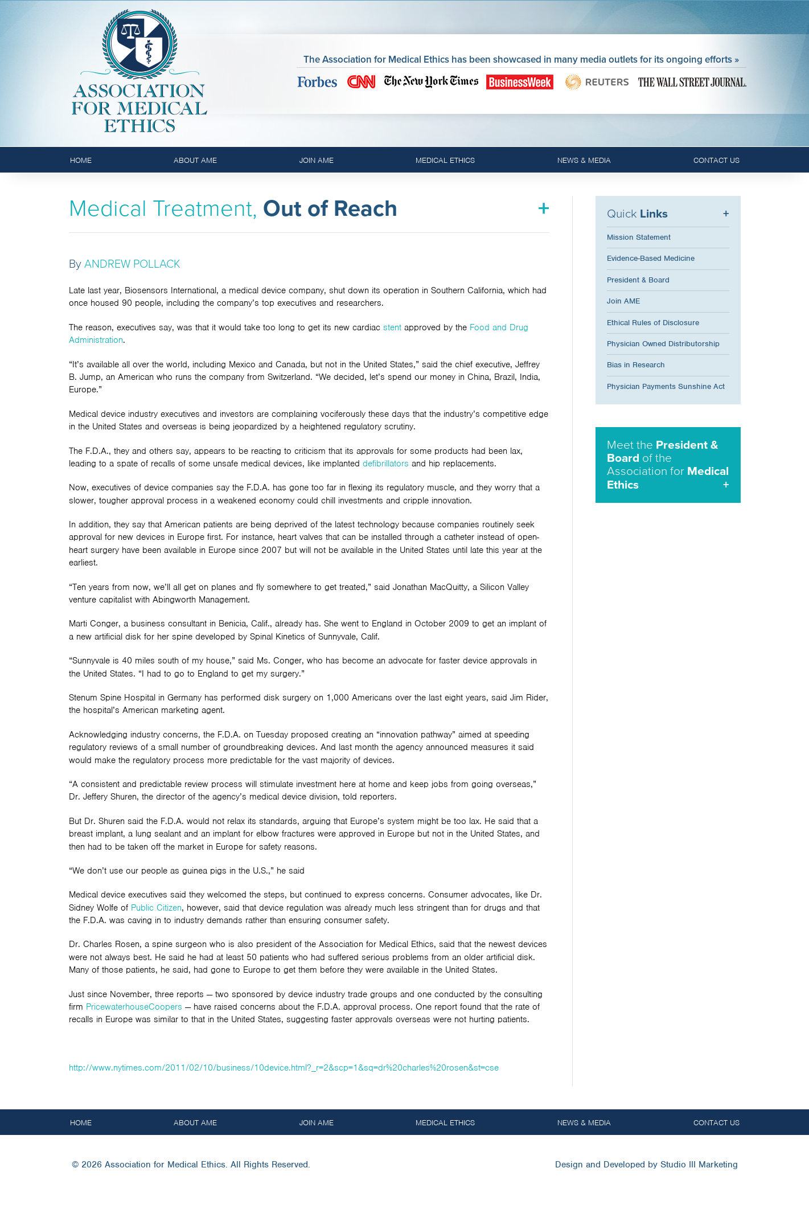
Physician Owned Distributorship (663, 344)
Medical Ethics (445, 160)
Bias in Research (636, 365)
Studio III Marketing (699, 1164)
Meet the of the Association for (668, 464)
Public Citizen (156, 907)
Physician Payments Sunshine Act (666, 386)
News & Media (584, 160)
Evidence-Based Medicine (651, 258)
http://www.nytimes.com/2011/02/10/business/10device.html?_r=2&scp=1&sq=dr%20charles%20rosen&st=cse (284, 1067)
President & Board (638, 280)
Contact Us (716, 160)
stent (392, 327)
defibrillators (386, 463)
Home (81, 160)
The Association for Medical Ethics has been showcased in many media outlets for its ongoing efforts (517, 59)
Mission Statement (639, 237)
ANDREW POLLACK (132, 264)
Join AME (316, 160)
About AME (195, 160)
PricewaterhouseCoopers (134, 1007)
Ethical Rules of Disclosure (653, 322)
